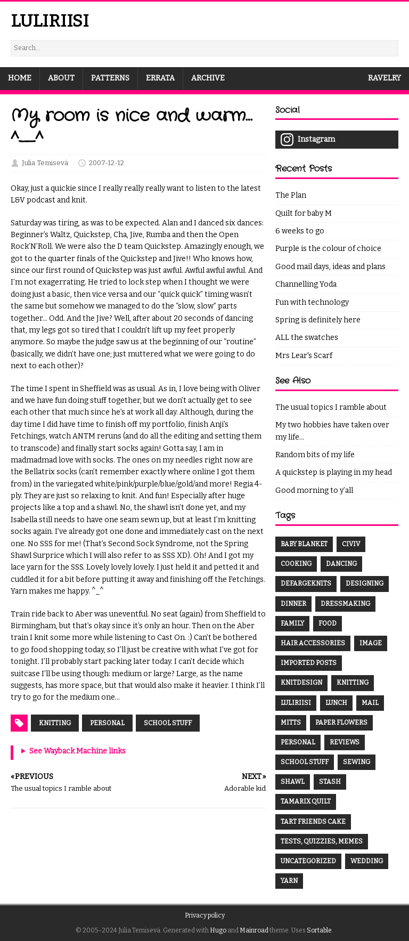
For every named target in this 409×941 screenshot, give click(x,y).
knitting (353, 682)
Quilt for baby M (303, 213)
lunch (336, 703)
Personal (107, 723)
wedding (366, 861)
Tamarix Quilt (306, 801)
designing (364, 583)
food (327, 623)
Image (370, 643)
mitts (291, 722)
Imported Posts (309, 663)
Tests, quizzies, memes (322, 841)
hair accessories (313, 643)
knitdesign (301, 682)
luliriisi (296, 703)
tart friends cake (313, 821)
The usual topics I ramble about (331, 407)
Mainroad (254, 930)
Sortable (319, 930)
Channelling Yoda (306, 284)
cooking (296, 563)
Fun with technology (312, 302)
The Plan (290, 195)
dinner (293, 603)
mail (370, 703)
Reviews (344, 742)
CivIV (351, 544)
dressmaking (345, 603)
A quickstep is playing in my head (333, 472)
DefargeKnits (306, 583)
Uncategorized (308, 861)
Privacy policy (205, 915)
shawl (293, 781)
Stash (330, 781)
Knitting (55, 723)
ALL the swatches (306, 337)
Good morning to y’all (314, 490)
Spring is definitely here (318, 320)
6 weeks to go (299, 231)
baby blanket (304, 544)
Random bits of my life (315, 454)
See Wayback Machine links (77, 751)
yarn (289, 881)
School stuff (168, 723)
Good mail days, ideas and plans (330, 266)
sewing (356, 762)
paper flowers (341, 722)
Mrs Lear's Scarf (303, 355)
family (292, 623)
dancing (341, 563)
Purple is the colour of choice (328, 248)
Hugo (218, 930)
